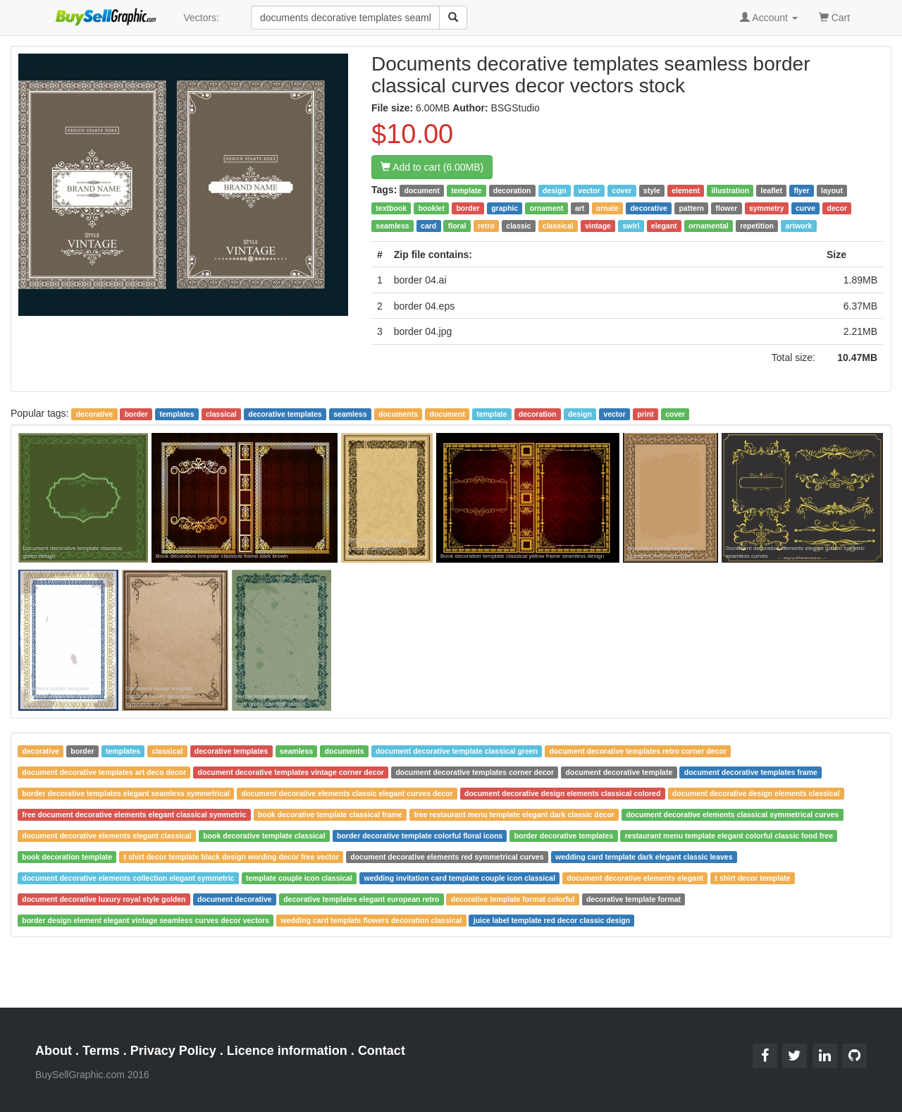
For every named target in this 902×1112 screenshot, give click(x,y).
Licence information (287, 1051)
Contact (381, 1051)
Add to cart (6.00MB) (432, 167)
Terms (101, 1051)
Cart (834, 16)
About (53, 1051)
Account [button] (769, 17)
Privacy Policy (173, 1051)
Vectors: (201, 17)
